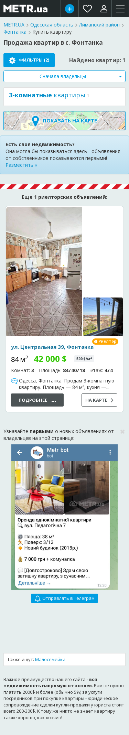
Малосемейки (50, 659)
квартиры (47, 95)
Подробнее (37, 400)
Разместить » (21, 165)
